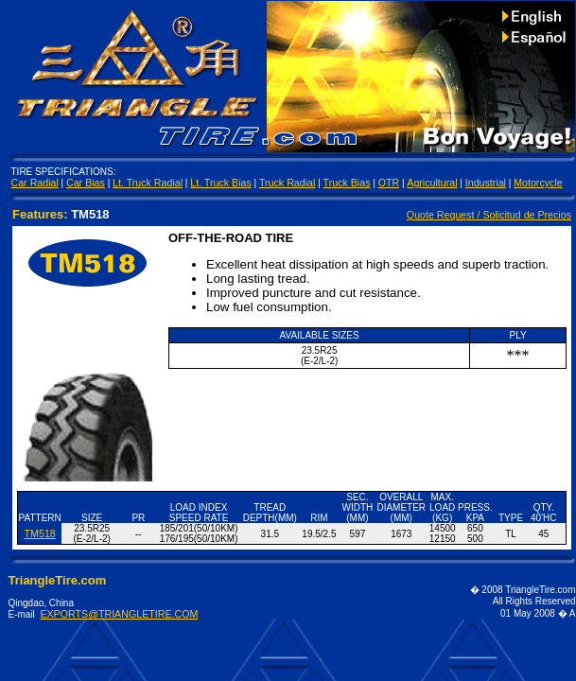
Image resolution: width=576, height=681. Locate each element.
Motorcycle (538, 182)
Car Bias (85, 182)
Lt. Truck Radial (148, 182)
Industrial (485, 182)
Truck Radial (287, 182)
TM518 (40, 533)
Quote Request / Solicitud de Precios (489, 214)
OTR (389, 182)
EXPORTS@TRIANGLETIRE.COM (119, 614)
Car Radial (35, 182)
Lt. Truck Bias (221, 182)
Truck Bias (347, 182)
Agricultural (432, 182)
